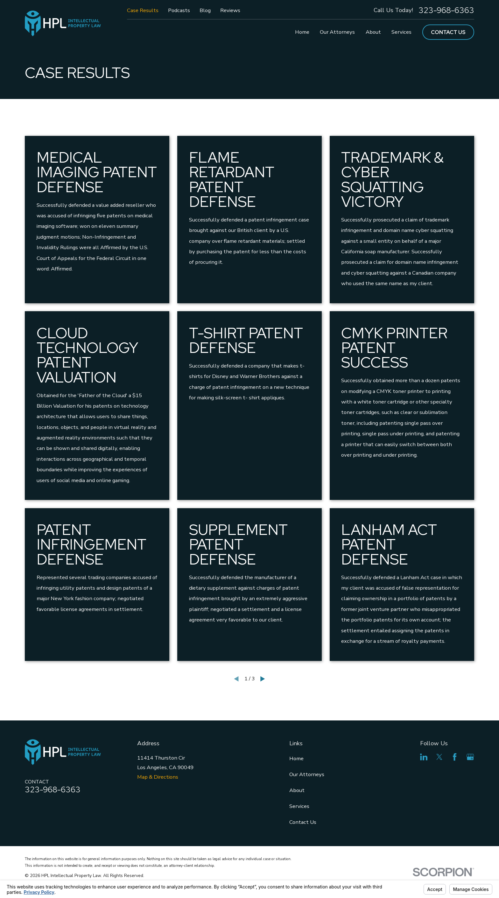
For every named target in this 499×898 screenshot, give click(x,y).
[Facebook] (454, 757)
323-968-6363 (446, 10)
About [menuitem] (373, 32)
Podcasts (179, 10)
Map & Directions (157, 777)
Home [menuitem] (302, 32)
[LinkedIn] (423, 757)
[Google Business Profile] (470, 757)
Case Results (142, 10)
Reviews (230, 10)
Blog (205, 10)
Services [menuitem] (401, 32)
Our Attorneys (306, 774)
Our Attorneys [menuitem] (337, 32)
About (297, 790)
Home (296, 758)
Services (299, 806)
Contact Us (448, 32)
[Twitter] (439, 757)
